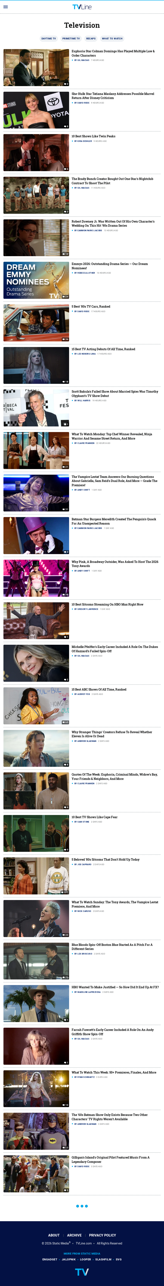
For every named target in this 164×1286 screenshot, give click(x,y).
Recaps (91, 38)
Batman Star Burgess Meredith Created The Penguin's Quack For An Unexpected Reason (114, 521)
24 (66, 296)
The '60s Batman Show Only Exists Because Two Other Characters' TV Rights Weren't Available (110, 1117)
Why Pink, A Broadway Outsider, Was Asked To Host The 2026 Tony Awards (115, 564)
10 (66, 254)
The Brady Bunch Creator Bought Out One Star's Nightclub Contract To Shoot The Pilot (112, 181)
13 (66, 1147)
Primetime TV (71, 38)
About (54, 1235)
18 (66, 381)
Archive (74, 1235)
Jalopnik (69, 1259)
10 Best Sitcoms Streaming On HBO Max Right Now (107, 604)
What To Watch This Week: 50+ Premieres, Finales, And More (114, 1072)
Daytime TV (49, 38)
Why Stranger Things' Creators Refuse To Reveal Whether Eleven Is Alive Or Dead (112, 734)
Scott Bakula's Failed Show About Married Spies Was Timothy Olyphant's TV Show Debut (115, 393)
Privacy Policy (102, 1235)
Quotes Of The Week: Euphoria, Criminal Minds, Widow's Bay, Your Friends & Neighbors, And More (115, 776)
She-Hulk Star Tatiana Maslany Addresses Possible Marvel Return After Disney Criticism (113, 96)
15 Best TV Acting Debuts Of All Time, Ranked (103, 349)
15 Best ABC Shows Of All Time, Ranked (99, 689)
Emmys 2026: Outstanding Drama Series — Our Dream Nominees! (110, 266)
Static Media (60, 1243)
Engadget (49, 1259)
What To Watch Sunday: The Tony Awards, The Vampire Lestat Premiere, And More (115, 904)
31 (66, 509)
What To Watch (112, 38)
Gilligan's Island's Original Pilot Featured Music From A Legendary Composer (111, 1159)
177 (66, 892)
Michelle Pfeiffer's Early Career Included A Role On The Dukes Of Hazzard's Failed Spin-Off (115, 649)
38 (66, 594)
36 (66, 339)
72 (66, 977)
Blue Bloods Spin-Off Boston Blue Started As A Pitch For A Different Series (112, 947)
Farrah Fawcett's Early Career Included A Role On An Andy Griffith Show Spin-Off (113, 1032)
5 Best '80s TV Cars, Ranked (91, 306)
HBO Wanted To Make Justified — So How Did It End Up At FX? (115, 987)
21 (66, 466)
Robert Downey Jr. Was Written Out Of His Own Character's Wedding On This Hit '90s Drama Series (113, 223)
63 (66, 722)
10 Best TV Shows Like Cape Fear (95, 817)
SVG (119, 1259)
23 (66, 935)
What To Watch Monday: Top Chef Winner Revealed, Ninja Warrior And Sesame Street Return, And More (112, 436)
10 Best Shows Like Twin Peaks (93, 136)
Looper (85, 1259)
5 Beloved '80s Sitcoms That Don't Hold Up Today (105, 859)
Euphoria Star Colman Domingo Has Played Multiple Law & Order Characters (113, 53)
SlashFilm (103, 1259)
